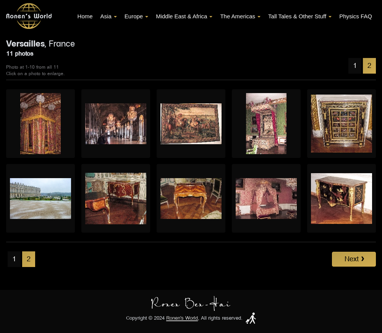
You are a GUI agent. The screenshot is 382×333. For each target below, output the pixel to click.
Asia (108, 16)
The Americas (240, 16)
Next (354, 259)
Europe (136, 16)
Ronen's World (182, 318)
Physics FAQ (355, 16)
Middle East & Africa (184, 16)
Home (85, 16)
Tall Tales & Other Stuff (300, 16)
